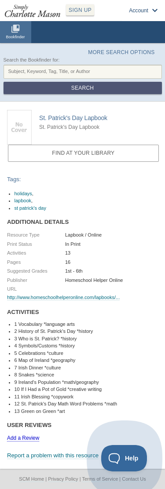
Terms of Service (100, 479)
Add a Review (23, 438)
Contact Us (134, 479)
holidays (23, 193)
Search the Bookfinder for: (32, 59)
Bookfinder (15, 37)
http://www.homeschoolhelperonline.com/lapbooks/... (63, 297)
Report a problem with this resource (53, 455)
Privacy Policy (63, 479)
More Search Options (121, 52)
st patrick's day (30, 208)
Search (82, 88)
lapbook (23, 200)
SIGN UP (80, 10)
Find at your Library (83, 153)
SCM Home (31, 479)
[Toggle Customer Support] (124, 458)
